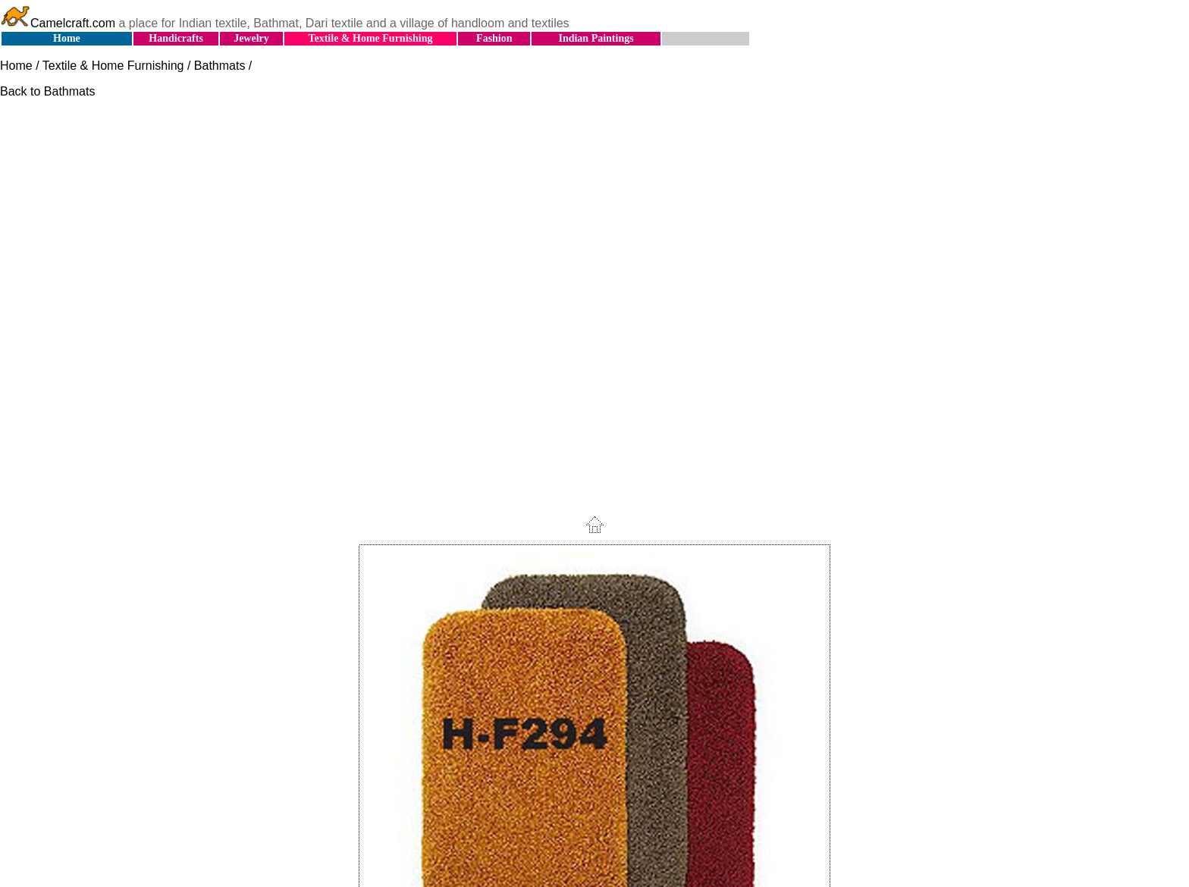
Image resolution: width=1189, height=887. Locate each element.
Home (66, 38)
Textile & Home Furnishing (370, 38)
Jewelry (251, 38)
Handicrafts (176, 38)
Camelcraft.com (57, 23)
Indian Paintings (595, 38)
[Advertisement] (594, 217)
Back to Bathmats (47, 91)
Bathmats (220, 65)
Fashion (494, 38)
